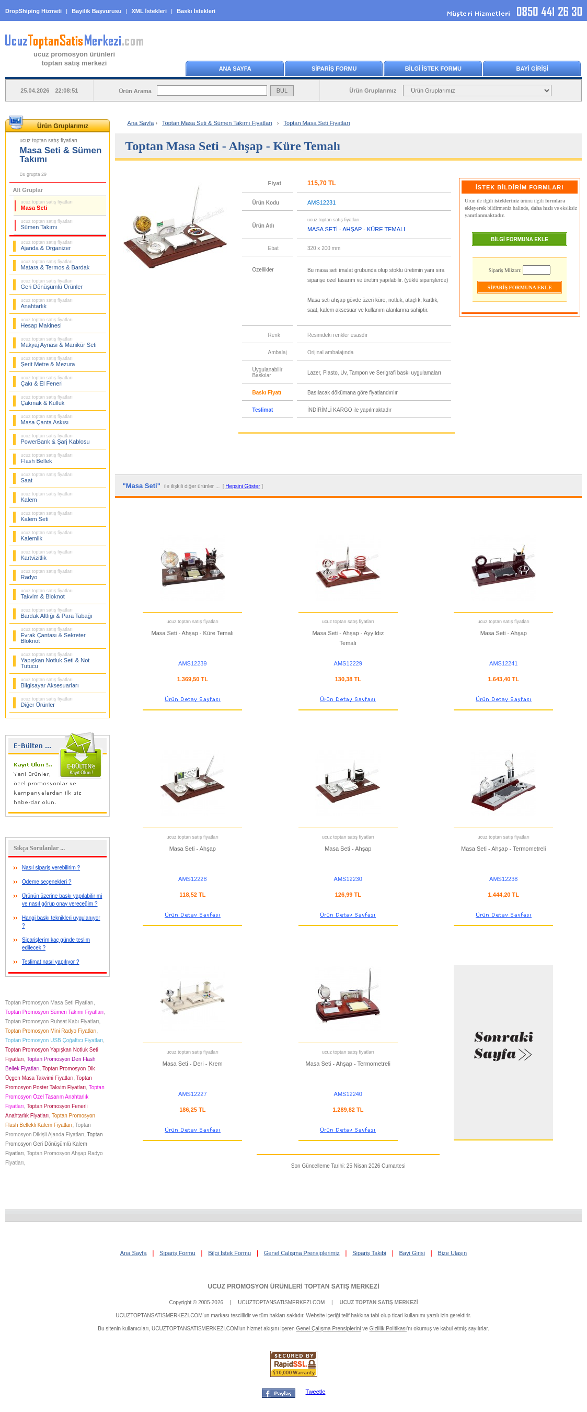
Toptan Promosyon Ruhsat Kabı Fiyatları (52, 1021)
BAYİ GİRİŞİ (532, 68)
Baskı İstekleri (196, 11)
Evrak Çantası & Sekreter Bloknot (53, 635)
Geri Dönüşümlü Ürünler (52, 284)
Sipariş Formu (177, 1253)
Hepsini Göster (242, 486)
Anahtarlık (47, 303)
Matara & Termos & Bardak (55, 264)
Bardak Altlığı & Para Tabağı (57, 613)
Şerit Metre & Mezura (48, 361)
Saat (47, 477)
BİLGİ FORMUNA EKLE (519, 239)
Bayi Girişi (412, 1253)
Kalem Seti (47, 516)
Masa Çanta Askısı (47, 419)
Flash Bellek (47, 458)
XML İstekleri (149, 11)
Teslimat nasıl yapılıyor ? (50, 962)
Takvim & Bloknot (47, 594)
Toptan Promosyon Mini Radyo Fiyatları (51, 1031)
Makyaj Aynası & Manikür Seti (59, 342)
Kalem (47, 497)
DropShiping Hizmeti (33, 11)
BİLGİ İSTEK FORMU (433, 68)
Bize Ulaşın (452, 1253)
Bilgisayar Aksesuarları (50, 682)
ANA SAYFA (235, 68)
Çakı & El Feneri (47, 381)
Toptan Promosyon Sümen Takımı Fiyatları (54, 1012)
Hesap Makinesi (47, 323)
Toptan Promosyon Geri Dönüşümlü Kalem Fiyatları (54, 1144)
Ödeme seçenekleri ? (47, 882)
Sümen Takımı (47, 224)
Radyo (47, 574)
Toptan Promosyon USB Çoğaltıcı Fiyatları (54, 1040)
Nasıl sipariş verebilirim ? (51, 868)
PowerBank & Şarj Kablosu (55, 439)
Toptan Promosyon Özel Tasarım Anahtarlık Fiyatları (55, 1097)
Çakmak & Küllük (47, 400)
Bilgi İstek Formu (229, 1253)
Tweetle (316, 1391)
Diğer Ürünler (47, 702)
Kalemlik (47, 535)
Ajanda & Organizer (47, 245)
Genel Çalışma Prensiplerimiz (302, 1253)
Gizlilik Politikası (388, 1328)
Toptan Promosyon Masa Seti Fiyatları (49, 1003)
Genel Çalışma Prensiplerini (328, 1328)
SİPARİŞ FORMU (334, 68)
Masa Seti (47, 205)
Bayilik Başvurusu (96, 11)
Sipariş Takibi (369, 1253)
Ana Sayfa (141, 123)
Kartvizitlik (47, 555)
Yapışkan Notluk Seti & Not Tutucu (55, 660)
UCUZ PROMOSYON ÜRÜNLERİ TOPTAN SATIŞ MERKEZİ (293, 1286)
